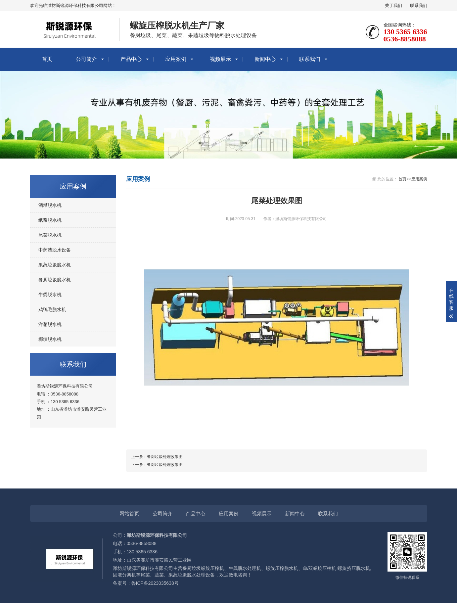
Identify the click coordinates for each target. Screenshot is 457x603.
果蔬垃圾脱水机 (54, 264)
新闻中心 (265, 59)
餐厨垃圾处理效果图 (165, 456)
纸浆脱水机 (50, 220)
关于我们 (393, 5)
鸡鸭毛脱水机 (52, 309)
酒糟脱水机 (50, 205)
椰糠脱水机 (50, 339)
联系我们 (418, 5)
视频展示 (220, 59)
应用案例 (175, 59)
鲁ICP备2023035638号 (155, 583)
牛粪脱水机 (50, 294)
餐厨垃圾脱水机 (54, 279)
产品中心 (131, 59)
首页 (47, 59)
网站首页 (129, 513)
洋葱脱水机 (50, 324)
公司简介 (86, 59)
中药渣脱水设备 (54, 250)
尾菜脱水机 (50, 235)
